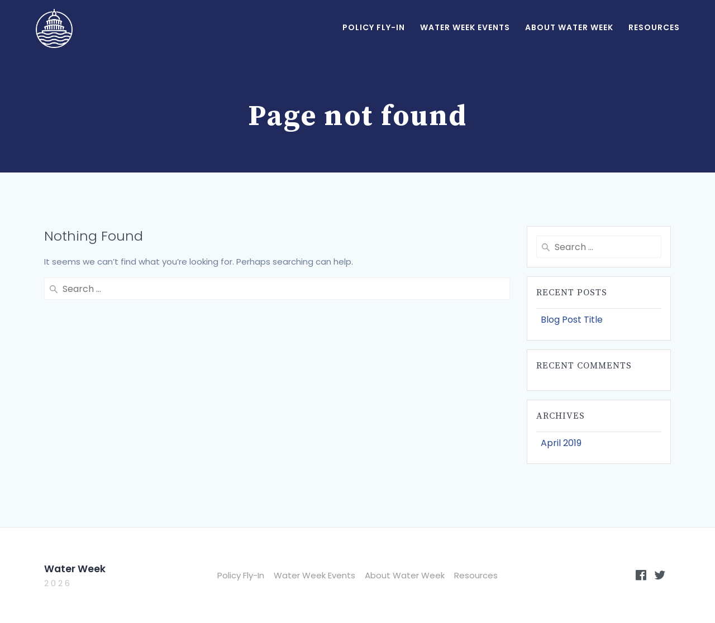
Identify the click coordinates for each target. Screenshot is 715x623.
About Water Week (569, 27)
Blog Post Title (572, 319)
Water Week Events (465, 27)
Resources (654, 27)
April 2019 (561, 443)
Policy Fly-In (373, 27)
